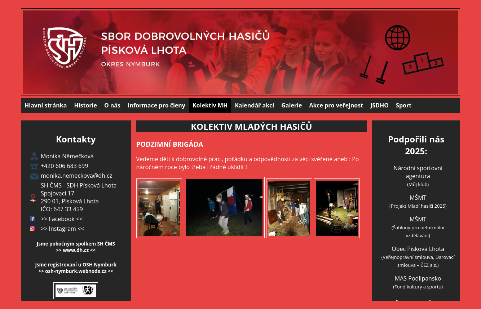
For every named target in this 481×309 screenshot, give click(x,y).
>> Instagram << (62, 229)
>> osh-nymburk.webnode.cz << (76, 271)
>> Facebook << (62, 219)
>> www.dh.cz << (76, 250)
